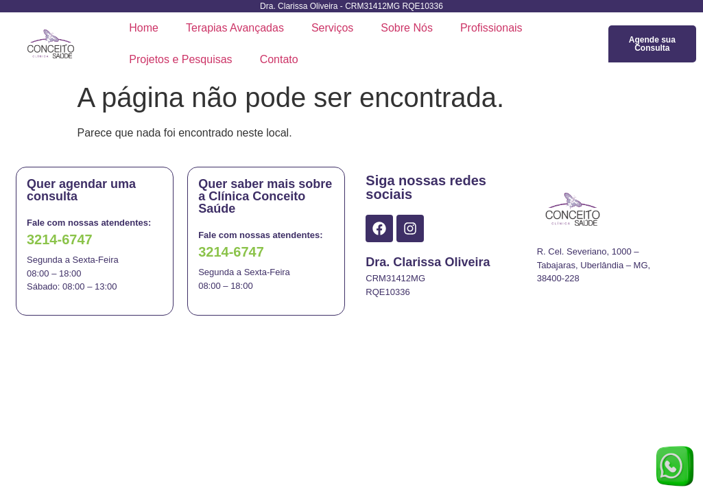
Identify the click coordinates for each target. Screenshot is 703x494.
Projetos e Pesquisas (180, 59)
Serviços (332, 28)
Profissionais (491, 28)
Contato (279, 59)
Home (143, 28)
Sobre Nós (407, 28)
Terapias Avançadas (235, 28)
